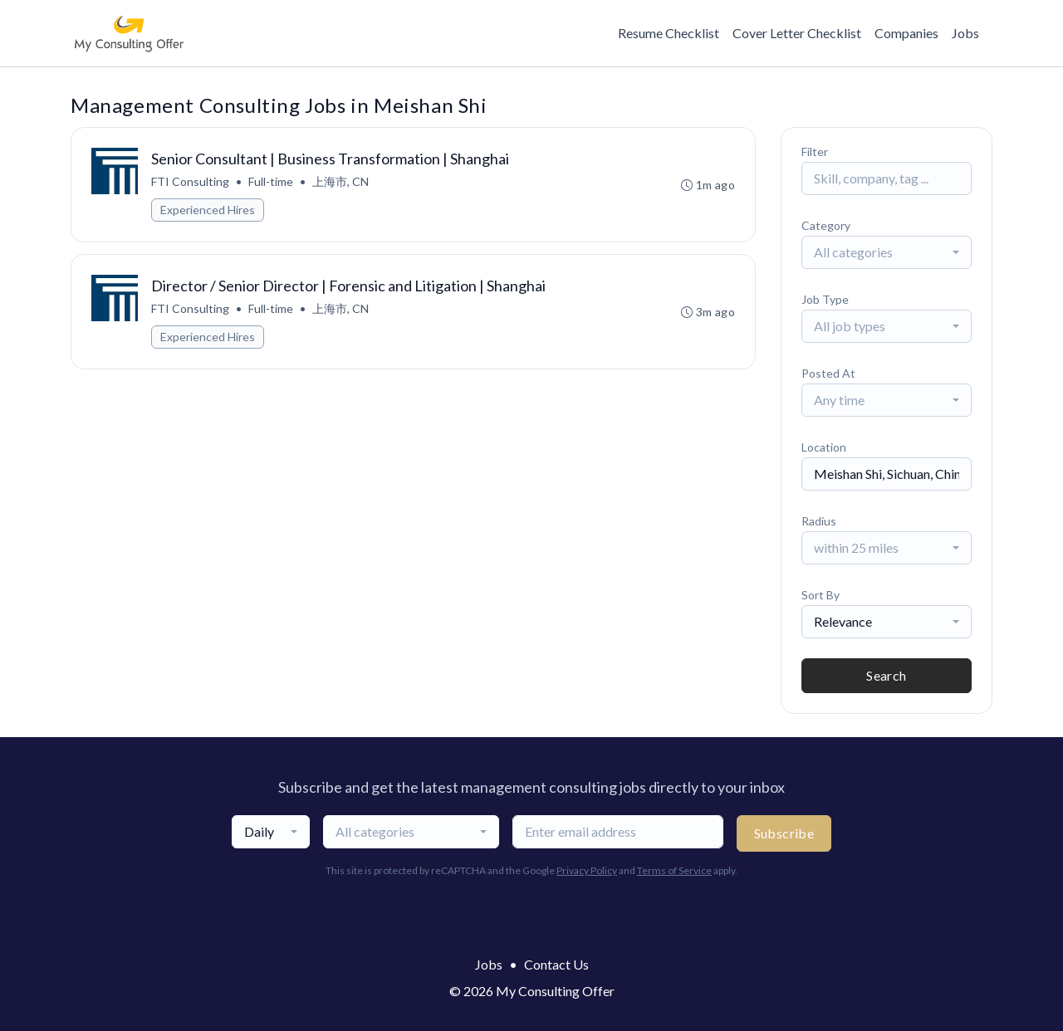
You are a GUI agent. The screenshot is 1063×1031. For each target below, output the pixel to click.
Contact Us (556, 964)
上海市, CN (340, 181)
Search (886, 675)
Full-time (270, 181)
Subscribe (784, 833)
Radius (818, 521)
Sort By (820, 595)
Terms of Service (674, 870)
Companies (906, 33)
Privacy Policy (586, 870)
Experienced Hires (207, 210)
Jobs (965, 33)
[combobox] (886, 252)
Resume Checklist (668, 33)
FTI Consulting (190, 181)
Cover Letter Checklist (796, 33)
